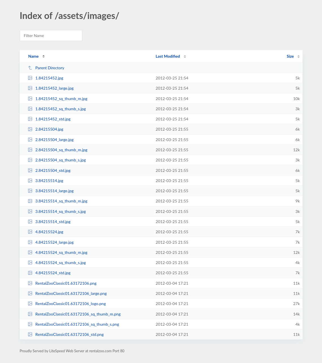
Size (290, 56)
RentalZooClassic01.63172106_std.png (66, 334)
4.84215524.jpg (45, 231)
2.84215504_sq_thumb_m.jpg (57, 149)
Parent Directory (46, 67)
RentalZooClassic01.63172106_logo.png (67, 303)
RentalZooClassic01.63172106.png (62, 283)
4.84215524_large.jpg (51, 242)
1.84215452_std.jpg (49, 118)
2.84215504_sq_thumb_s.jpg (57, 159)
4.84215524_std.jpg (49, 272)
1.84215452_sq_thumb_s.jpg (57, 108)
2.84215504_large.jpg (51, 139)
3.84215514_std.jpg (49, 221)
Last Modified (168, 56)
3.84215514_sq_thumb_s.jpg (57, 211)
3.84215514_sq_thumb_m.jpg (57, 200)
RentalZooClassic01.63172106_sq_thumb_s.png (73, 324)
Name (33, 56)
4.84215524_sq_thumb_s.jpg (57, 262)
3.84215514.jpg (45, 180)
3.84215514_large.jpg (51, 190)
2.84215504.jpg (45, 129)
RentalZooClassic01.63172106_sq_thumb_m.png (74, 314)
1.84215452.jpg (45, 77)
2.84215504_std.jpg (49, 170)
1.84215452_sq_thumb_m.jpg (57, 98)
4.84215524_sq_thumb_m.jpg (57, 252)
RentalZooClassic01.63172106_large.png (67, 293)
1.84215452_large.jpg (51, 88)
